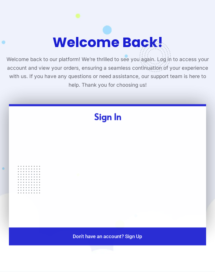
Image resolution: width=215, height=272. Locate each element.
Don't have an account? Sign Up (107, 240)
